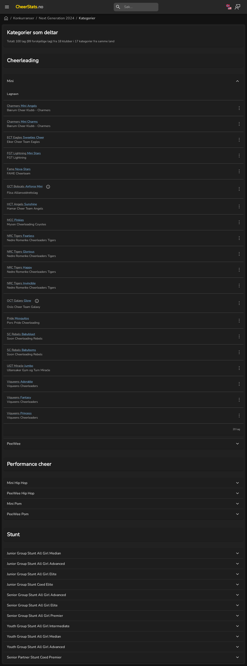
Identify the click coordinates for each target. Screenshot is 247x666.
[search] (141, 7)
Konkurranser (23, 18)
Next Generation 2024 (56, 18)
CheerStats (29, 6)
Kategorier (87, 18)
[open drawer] (7, 7)
